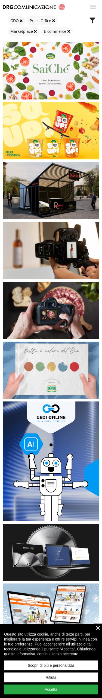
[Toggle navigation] (93, 7)
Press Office (40, 20)
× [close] (98, 635)
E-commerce (55, 31)
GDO (14, 20)
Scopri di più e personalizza (51, 672)
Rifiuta (51, 684)
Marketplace (21, 31)
